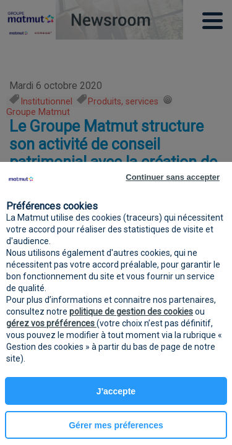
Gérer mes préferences (116, 425)
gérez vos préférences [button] (51, 323)
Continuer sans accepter (173, 177)
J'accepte (116, 391)
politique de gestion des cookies (131, 311)
